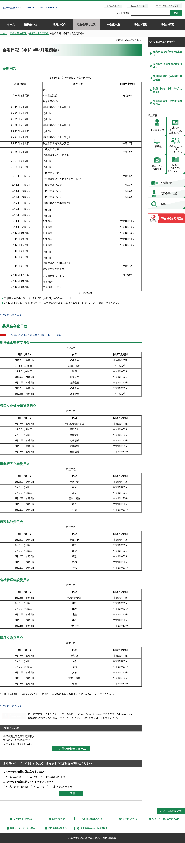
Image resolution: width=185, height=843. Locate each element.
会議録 (164, 204)
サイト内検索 (122, 13)
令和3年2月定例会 (39, 33)
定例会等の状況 (18, 33)
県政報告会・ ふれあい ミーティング (175, 149)
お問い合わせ (58, 819)
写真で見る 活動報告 (157, 167)
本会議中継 (166, 182)
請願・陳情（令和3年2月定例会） (167, 90)
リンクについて (130, 819)
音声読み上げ (112, 6)
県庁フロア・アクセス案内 (22, 828)
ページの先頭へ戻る (10, 314)
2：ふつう (31, 776)
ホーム (3, 33)
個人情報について (94, 819)
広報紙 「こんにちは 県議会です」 (175, 130)
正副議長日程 (157, 130)
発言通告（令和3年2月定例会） (167, 66)
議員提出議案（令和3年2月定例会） (167, 78)
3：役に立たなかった (53, 776)
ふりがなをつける (136, 6)
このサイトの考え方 (22, 819)
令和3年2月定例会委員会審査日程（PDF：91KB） (35, 335)
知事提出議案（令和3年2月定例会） (167, 102)
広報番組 (157, 146)
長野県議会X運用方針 (58, 828)
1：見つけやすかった (17, 786)
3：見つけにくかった (60, 786)
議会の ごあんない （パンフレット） (176, 168)
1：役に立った (13, 776)
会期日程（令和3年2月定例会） (167, 53)
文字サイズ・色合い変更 (167, 6)
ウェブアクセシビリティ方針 (165, 819)
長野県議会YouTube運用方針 (94, 828)
